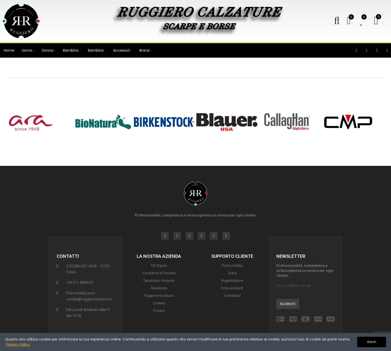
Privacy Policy (18, 344)
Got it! (371, 341)
